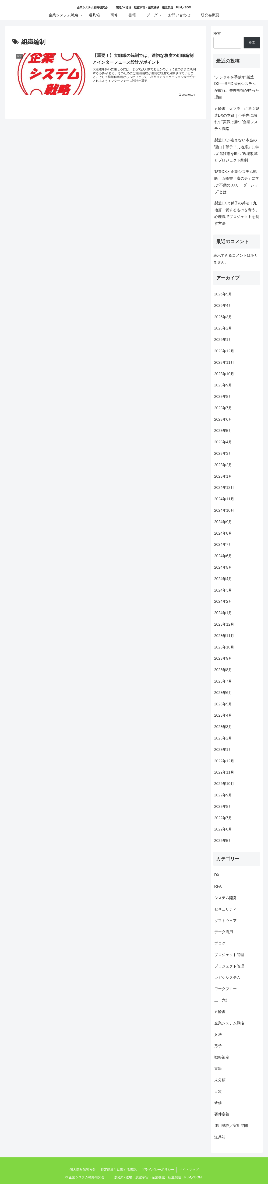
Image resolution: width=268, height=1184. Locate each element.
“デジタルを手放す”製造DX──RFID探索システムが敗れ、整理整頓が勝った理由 (236, 87)
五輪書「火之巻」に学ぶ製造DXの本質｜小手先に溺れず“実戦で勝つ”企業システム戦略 (236, 119)
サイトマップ (189, 1169)
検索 (217, 33)
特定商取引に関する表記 (119, 1169)
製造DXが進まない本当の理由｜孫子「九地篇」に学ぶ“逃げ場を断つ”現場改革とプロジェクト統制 (236, 150)
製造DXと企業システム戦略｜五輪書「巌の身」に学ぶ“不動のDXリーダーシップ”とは (236, 182)
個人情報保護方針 (83, 1169)
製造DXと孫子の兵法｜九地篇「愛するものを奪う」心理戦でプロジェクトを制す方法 (236, 213)
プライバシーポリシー (157, 1169)
